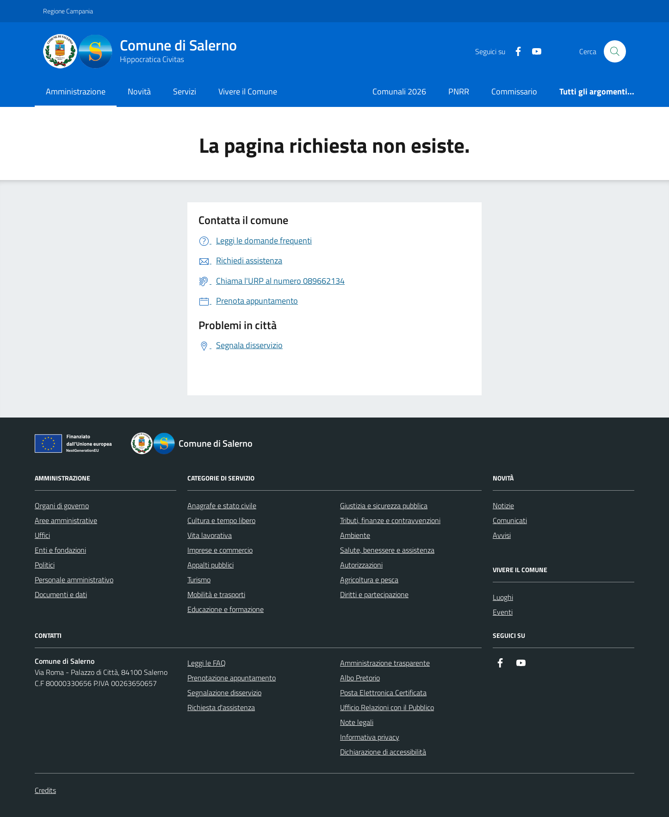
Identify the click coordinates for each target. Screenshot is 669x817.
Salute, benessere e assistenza (387, 549)
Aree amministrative (66, 520)
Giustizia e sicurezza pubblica (383, 505)
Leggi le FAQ (206, 662)
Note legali (356, 722)
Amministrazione (75, 91)
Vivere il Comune (247, 91)
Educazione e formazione (225, 609)
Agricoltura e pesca (369, 579)
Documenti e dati (61, 594)
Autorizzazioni (361, 564)
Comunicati (510, 520)
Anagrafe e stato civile (221, 505)
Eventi (503, 611)
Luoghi (503, 597)
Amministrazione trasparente (385, 662)
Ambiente (355, 535)
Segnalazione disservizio (224, 692)
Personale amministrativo (74, 579)
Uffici (42, 535)
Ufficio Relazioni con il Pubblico (387, 707)
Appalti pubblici (210, 564)
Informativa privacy (369, 736)
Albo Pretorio (360, 677)
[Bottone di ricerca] (615, 51)
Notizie (503, 505)
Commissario (514, 91)
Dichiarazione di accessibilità (383, 751)
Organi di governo (62, 505)
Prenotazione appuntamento (231, 677)
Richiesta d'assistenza (221, 707)
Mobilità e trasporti (216, 594)
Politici (45, 564)
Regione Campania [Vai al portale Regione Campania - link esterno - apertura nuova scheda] (68, 11)
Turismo (199, 579)
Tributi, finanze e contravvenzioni (390, 520)
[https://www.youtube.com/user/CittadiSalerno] (533, 51)
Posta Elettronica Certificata (383, 692)
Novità (139, 91)
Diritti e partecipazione (374, 594)
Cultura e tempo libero (221, 520)
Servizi (184, 91)
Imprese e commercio (220, 549)
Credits (45, 790)
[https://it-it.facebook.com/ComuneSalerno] (514, 51)
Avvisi (502, 535)
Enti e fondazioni (60, 549)
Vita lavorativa (209, 535)
